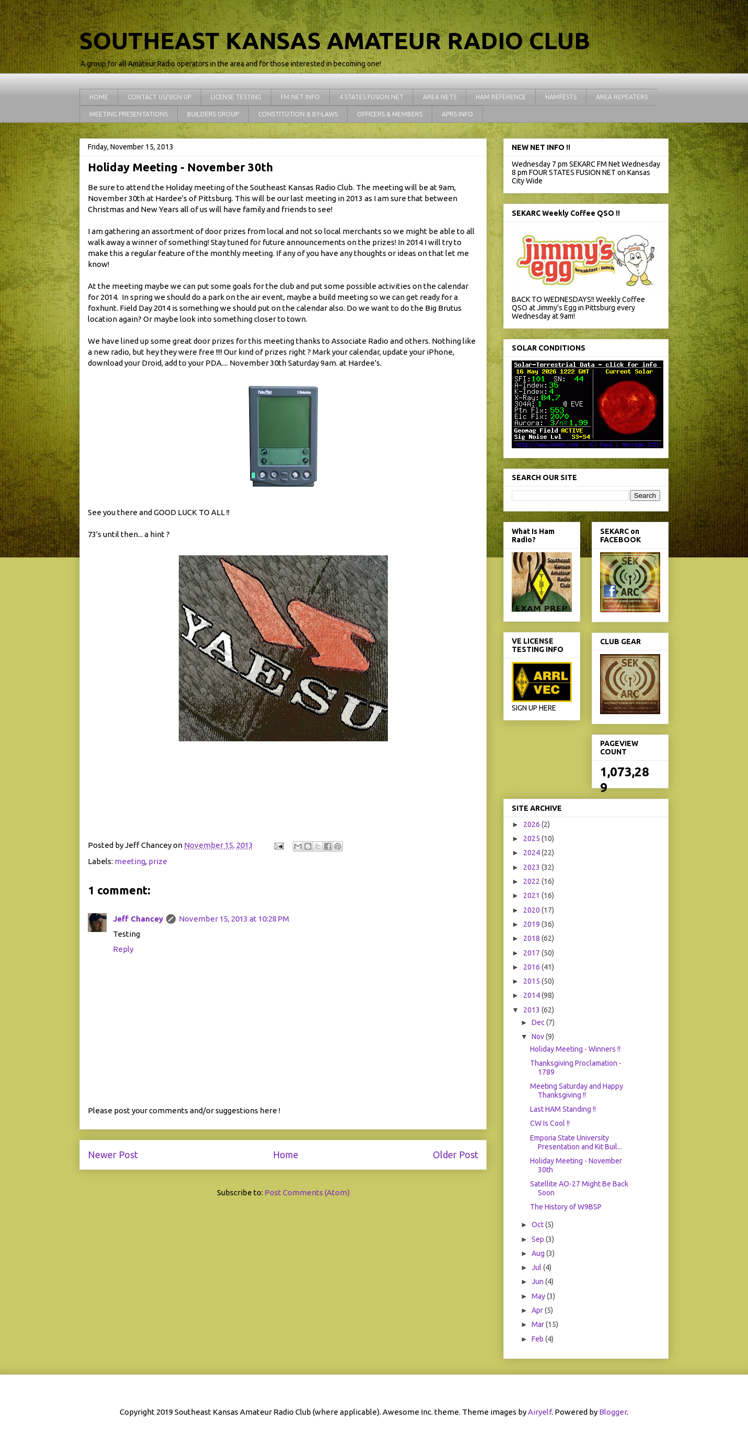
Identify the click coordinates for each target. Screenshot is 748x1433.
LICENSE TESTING (236, 97)
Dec (539, 1022)
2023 (532, 867)
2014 (532, 995)
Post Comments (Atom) (307, 1192)
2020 (532, 910)
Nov (539, 1036)
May (539, 1296)
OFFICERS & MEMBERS (389, 114)
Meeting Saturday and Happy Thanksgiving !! (576, 1090)
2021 (532, 895)
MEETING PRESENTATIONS (128, 114)
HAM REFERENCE (501, 97)
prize (157, 861)
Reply (123, 949)
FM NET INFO (300, 97)
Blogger (613, 1411)
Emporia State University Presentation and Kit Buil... (576, 1142)
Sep (539, 1239)
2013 (532, 1010)
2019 (532, 924)
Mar (539, 1324)
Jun (538, 1281)
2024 (532, 852)
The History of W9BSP (566, 1207)
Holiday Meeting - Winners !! (575, 1049)
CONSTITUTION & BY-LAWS (298, 114)
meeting (129, 861)
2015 (532, 981)
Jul (537, 1267)
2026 (532, 824)
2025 (532, 838)
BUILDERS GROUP (213, 114)
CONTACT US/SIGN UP (159, 97)
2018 (532, 938)
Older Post (455, 1154)
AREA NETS (439, 97)
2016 (532, 967)
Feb (538, 1339)
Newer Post (113, 1154)
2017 (532, 953)
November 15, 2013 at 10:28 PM (234, 918)
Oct (538, 1224)
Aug (539, 1253)
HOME (98, 97)
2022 (532, 881)
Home (285, 1154)
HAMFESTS (561, 97)
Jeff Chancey (138, 918)
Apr (538, 1310)
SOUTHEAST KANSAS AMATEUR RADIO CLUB (334, 40)
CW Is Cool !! (550, 1123)
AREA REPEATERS (622, 97)
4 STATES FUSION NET (371, 97)
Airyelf (539, 1411)
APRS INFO (457, 114)
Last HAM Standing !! (563, 1109)
